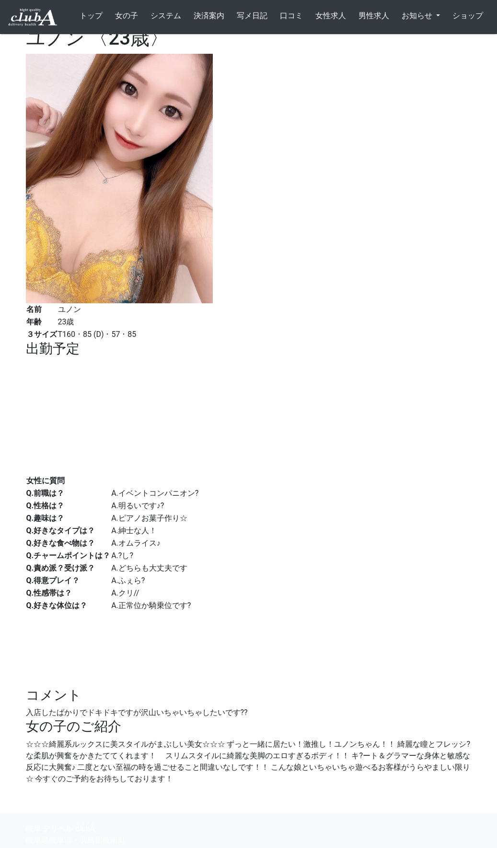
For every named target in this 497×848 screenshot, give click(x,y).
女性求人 (330, 15)
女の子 (126, 15)
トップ (91, 15)
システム (165, 15)
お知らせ (418, 15)
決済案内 (209, 15)
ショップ (467, 15)
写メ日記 (252, 15)
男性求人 (373, 15)
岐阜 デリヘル (60, 827)
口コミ (291, 15)
